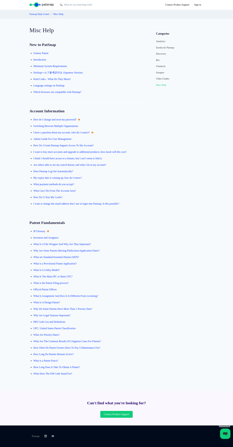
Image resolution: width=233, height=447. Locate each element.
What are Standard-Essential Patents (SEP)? (56, 257)
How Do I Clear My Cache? (47, 197)
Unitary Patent (40, 53)
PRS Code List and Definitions (49, 321)
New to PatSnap (42, 45)
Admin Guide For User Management (52, 139)
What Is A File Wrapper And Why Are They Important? (62, 244)
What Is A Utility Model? (46, 270)
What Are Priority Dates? (46, 334)
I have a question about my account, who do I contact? (61, 132)
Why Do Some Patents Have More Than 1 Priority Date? (62, 308)
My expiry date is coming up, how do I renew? (57, 177)
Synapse (160, 72)
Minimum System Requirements (50, 66)
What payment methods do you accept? (53, 184)
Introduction (39, 59)
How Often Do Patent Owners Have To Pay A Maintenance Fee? (66, 347)
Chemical (160, 66)
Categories (162, 33)
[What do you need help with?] (83, 5)
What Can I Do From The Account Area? (54, 190)
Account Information (47, 111)
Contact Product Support (177, 4)
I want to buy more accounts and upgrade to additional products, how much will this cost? (80, 152)
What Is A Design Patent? (46, 302)
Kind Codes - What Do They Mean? (52, 79)
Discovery (161, 53)
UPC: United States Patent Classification (54, 328)
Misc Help (58, 14)
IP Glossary (39, 231)
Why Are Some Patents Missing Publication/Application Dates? (66, 250)
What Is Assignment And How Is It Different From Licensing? (65, 296)
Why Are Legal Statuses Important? (51, 315)
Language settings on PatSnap (48, 85)
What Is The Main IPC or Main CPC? (52, 276)
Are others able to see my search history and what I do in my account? (69, 164)
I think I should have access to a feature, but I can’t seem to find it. (67, 158)
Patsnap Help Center (39, 14)
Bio (158, 60)
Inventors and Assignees (46, 237)
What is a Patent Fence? (45, 360)
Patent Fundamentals (47, 223)
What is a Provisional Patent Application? (55, 263)
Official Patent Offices (45, 289)
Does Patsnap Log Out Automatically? (53, 171)
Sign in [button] (197, 4)
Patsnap (35, 436)
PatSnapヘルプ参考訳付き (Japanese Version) (58, 72)
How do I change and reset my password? (55, 119)
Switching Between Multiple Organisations (55, 126)
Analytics (160, 41)
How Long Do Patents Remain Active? (53, 354)
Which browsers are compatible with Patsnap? (57, 92)
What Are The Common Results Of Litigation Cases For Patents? (67, 341)
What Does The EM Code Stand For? (52, 373)
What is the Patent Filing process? (51, 283)
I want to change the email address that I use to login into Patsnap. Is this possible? (76, 203)
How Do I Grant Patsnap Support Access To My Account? (63, 145)
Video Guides (162, 78)
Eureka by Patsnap (165, 47)
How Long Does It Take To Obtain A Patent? (56, 367)
